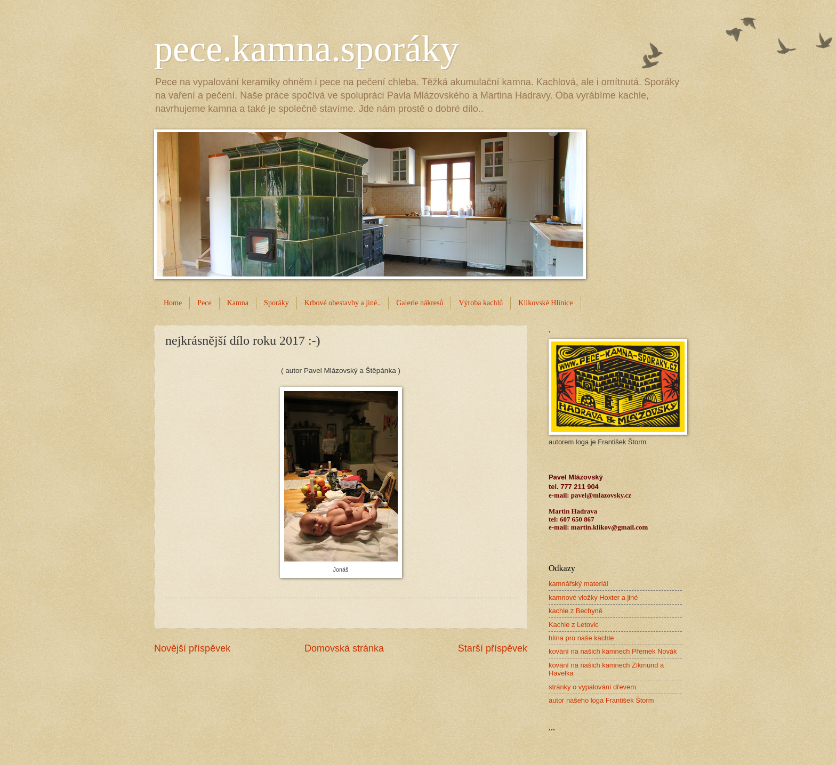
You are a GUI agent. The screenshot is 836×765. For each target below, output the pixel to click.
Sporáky (276, 303)
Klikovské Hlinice (545, 303)
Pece (204, 303)
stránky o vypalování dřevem (592, 687)
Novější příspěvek (192, 648)
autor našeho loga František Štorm (601, 700)
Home (173, 303)
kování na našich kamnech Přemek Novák (613, 651)
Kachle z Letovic (574, 625)
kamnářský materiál (578, 584)
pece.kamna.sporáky (306, 48)
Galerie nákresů (419, 303)
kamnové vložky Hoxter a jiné (593, 597)
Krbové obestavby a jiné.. (342, 303)
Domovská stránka (344, 648)
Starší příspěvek (492, 648)
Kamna (237, 303)
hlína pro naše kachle (581, 638)
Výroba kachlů (481, 303)
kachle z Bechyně (575, 611)
